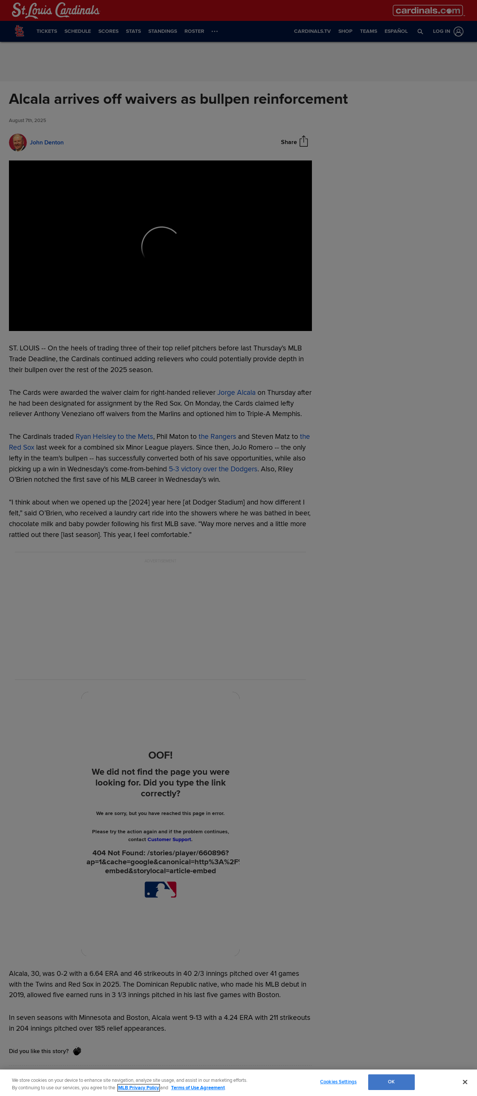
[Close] (465, 1082)
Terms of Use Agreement (198, 1088)
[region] (238, 1083)
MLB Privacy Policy (138, 1088)
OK (391, 1082)
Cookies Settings (338, 1082)
